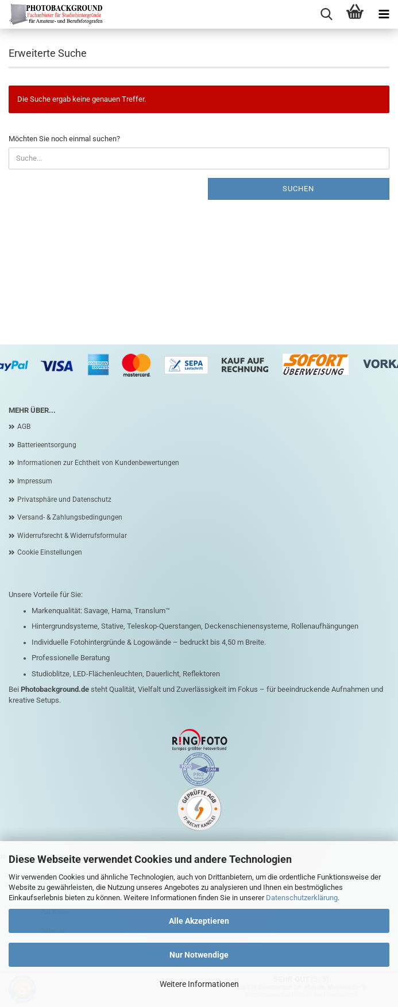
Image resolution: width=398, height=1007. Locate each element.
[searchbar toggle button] (326, 14)
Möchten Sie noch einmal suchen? (64, 138)
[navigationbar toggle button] (383, 14)
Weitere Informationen (199, 984)
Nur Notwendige (199, 954)
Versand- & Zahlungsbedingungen (69, 517)
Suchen (298, 188)
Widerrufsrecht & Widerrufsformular (72, 536)
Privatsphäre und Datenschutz (64, 499)
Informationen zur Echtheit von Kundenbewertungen (98, 463)
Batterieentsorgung (46, 445)
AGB (23, 427)
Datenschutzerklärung (302, 897)
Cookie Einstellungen (49, 552)
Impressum (34, 481)
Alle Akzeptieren (199, 920)
